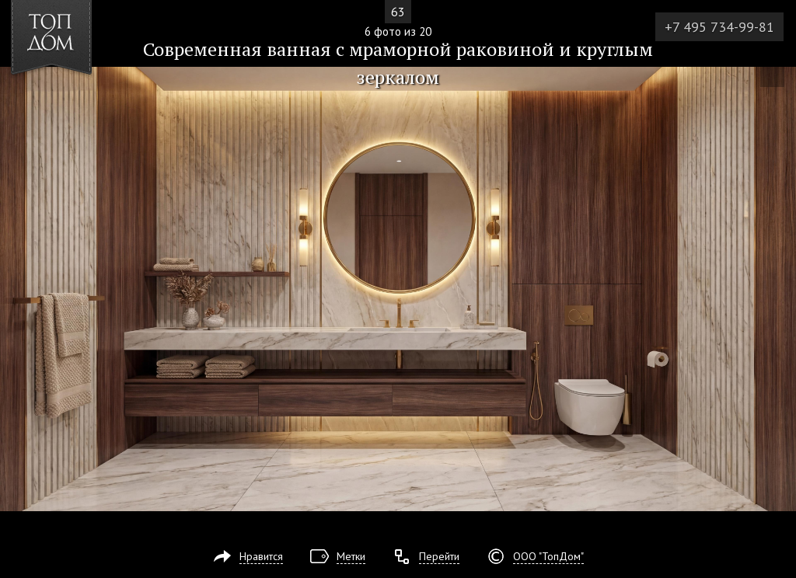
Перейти (439, 556)
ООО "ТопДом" (548, 556)
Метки (351, 556)
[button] (68, 101)
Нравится (261, 556)
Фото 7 (779, 289)
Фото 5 (17, 289)
